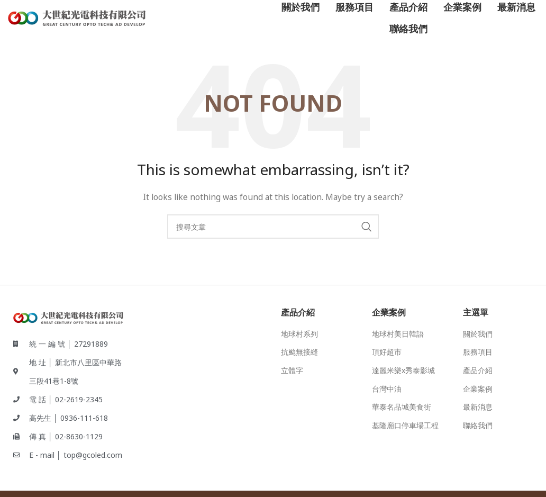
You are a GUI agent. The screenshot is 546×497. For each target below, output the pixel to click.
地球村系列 (299, 334)
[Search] (273, 226)
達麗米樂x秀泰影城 (403, 370)
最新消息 (478, 407)
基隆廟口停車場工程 (405, 425)
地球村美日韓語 (398, 334)
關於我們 (478, 334)
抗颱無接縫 (299, 352)
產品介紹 (478, 370)
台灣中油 (387, 389)
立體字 (292, 370)
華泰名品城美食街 (401, 407)
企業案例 (478, 389)
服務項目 (478, 352)
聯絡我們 (478, 425)
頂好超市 (387, 352)
